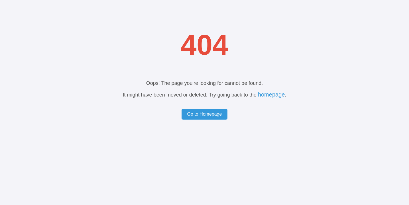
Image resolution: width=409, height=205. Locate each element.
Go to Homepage (204, 114)
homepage (271, 94)
